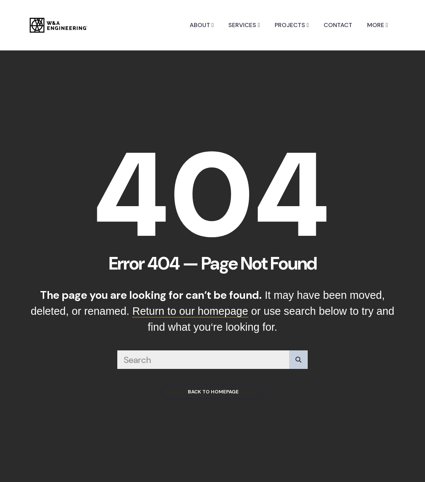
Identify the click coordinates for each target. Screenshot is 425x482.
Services (244, 25)
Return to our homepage (190, 311)
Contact (338, 25)
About (202, 25)
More (377, 25)
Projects (292, 25)
